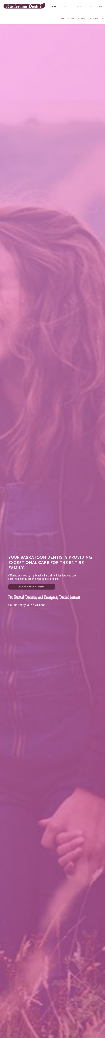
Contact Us (96, 18)
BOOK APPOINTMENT (31, 586)
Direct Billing (95, 7)
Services (78, 7)
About (65, 7)
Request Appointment (73, 18)
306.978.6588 (36, 605)
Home (24, 5)
